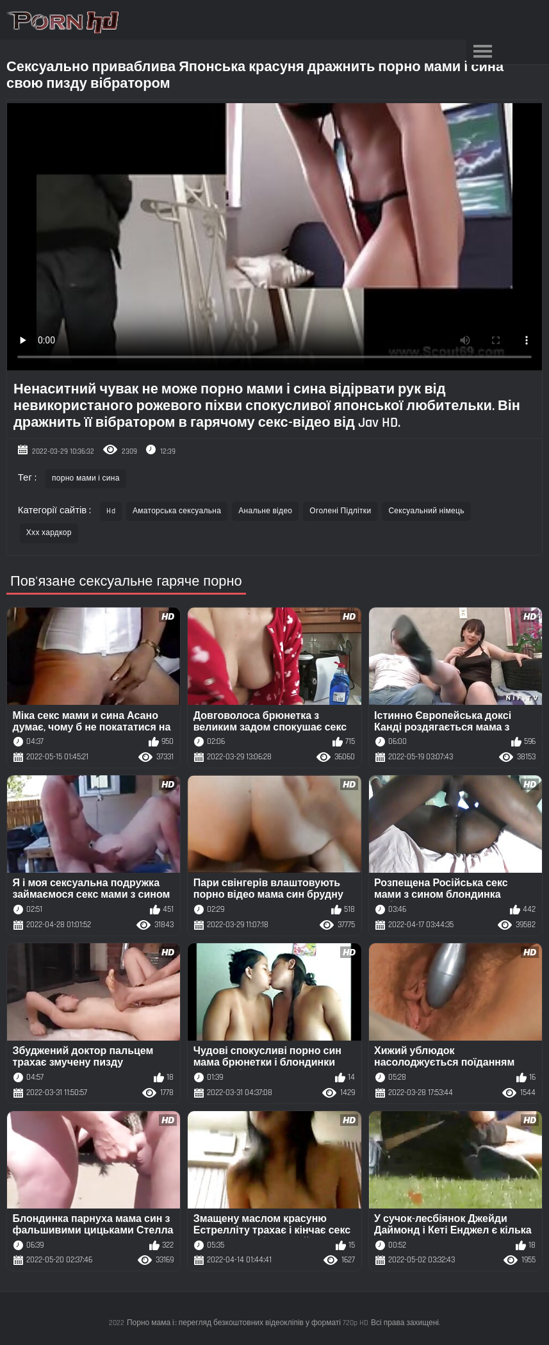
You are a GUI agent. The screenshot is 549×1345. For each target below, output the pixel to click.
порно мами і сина (86, 478)
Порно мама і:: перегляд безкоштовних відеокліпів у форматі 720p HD (247, 1323)
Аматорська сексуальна (177, 511)
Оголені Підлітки (340, 511)
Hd (110, 511)
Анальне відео (265, 511)
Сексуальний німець (426, 511)
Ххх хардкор (49, 533)
